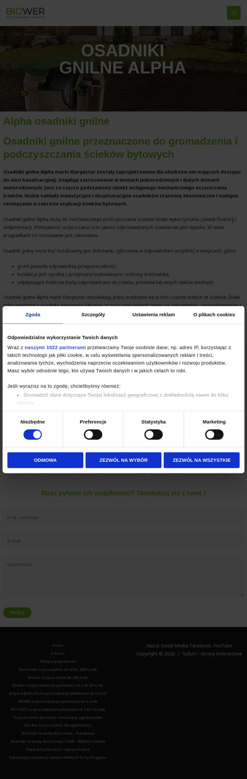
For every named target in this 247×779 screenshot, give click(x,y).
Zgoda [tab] (32, 314)
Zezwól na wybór (123, 460)
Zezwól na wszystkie (202, 460)
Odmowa (45, 460)
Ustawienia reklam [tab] (154, 314)
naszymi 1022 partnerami (55, 347)
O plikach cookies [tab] (214, 314)
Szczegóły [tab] (93, 314)
